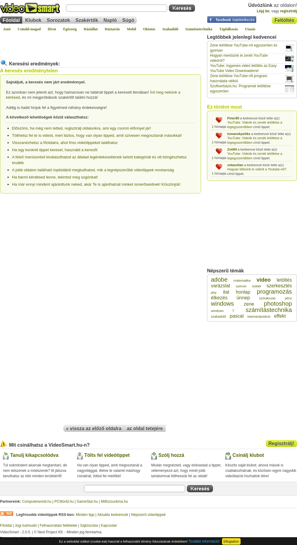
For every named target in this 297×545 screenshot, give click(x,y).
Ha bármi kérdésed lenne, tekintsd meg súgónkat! (55, 177)
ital (226, 292)
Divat (52, 29)
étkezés (219, 297)
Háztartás (112, 29)
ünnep (243, 297)
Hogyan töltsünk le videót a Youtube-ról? (256, 169)
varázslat (220, 285)
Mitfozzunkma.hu (114, 501)
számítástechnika (268, 310)
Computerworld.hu (36, 501)
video (263, 280)
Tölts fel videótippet (107, 455)
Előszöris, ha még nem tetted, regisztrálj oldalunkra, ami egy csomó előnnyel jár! (81, 128)
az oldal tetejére (145, 428)
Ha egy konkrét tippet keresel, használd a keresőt (55, 150)
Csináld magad (29, 29)
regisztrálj (288, 11)
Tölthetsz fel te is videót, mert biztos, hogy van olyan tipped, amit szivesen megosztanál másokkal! (97, 135)
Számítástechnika (198, 29)
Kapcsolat (109, 525)
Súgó (128, 20)
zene (249, 304)
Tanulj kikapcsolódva (34, 455)
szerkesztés (279, 285)
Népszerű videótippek (148, 515)
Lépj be (263, 11)
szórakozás (267, 298)
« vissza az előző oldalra (94, 428)
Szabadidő (170, 29)
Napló (110, 20)
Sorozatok (58, 20)
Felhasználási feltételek (58, 525)
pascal (237, 316)
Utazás (250, 29)
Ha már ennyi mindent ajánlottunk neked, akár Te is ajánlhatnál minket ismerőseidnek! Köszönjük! (96, 184)
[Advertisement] (100, 43)
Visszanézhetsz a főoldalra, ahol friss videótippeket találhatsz (65, 142)
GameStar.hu (87, 501)
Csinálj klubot (248, 455)
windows (222, 303)
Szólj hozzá (171, 455)
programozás (274, 291)
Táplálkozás (228, 29)
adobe (219, 279)
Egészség (69, 29)
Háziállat (91, 29)
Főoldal (11, 20)
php (213, 292)
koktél (256, 286)
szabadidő (218, 316)
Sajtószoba (89, 525)
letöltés (284, 280)
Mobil (131, 29)
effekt (280, 316)
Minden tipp (85, 515)
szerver (241, 286)
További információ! (204, 541)
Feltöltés (284, 20)
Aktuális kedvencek (113, 515)
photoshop (278, 303)
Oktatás (149, 29)
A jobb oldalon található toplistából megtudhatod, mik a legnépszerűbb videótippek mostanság (93, 170)
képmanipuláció (259, 316)
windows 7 (222, 311)
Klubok (33, 20)
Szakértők (86, 20)
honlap (243, 292)
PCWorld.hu (64, 501)
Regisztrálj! (281, 443)
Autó (6, 29)
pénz (288, 298)
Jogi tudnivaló (26, 525)
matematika (242, 280)
